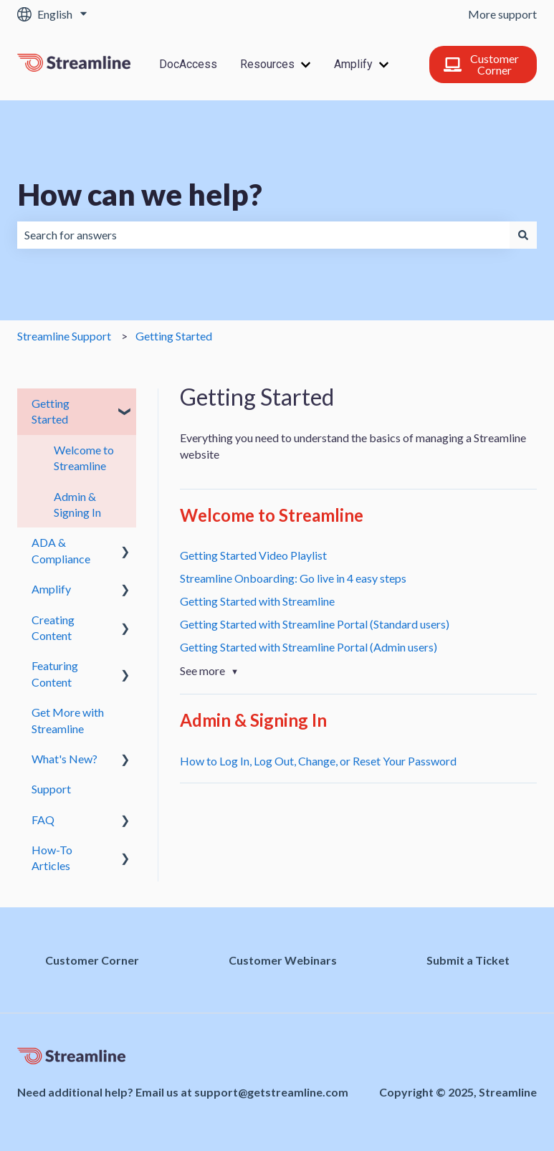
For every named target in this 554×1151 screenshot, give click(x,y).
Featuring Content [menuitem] (55, 673)
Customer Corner (482, 64)
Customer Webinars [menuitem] (283, 960)
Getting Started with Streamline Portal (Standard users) (314, 624)
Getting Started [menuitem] (51, 411)
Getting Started (173, 336)
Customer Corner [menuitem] (92, 960)
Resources (267, 64)
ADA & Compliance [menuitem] (61, 550)
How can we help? (139, 194)
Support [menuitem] (51, 789)
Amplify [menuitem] (51, 589)
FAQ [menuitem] (43, 819)
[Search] (523, 235)
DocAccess (188, 64)
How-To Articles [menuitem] (52, 857)
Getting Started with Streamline (257, 601)
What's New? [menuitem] (64, 758)
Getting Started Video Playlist (253, 555)
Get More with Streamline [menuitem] (68, 720)
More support (502, 14)
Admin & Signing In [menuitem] (77, 504)
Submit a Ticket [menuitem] (468, 960)
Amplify (353, 64)
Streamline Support (64, 336)
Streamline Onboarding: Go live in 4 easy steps (293, 578)
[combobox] (263, 235)
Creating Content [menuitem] (53, 627)
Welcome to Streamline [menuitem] (84, 457)
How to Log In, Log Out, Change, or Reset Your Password (318, 761)
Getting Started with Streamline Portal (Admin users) (308, 647)
